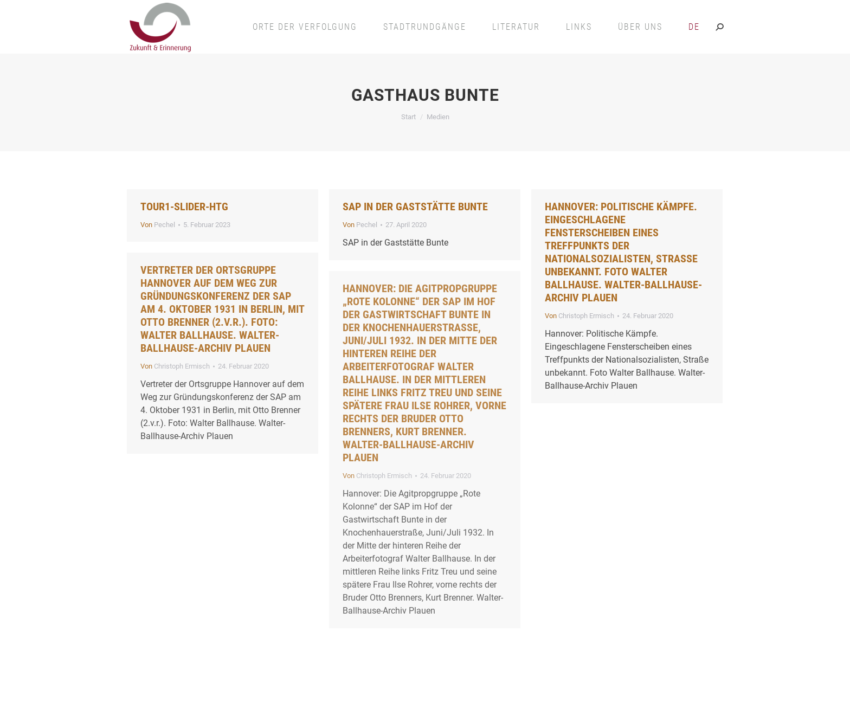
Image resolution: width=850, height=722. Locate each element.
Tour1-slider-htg (184, 206)
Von (157, 225)
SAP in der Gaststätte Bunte (415, 206)
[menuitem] (694, 27)
